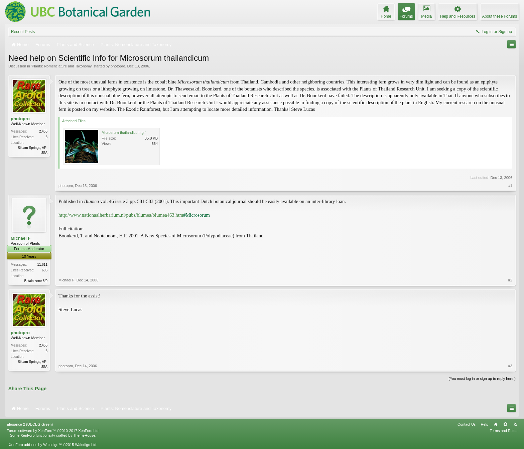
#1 (510, 186)
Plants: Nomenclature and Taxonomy (62, 66)
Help (484, 424)
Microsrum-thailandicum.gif (123, 133)
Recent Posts (23, 31)
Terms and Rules (503, 431)
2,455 (43, 131)
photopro (118, 66)
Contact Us (466, 424)
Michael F (20, 238)
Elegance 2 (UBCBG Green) (30, 424)
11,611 (42, 264)
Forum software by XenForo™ (53, 431)
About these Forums (499, 16)
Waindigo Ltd (85, 445)
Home (495, 424)
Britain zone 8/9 (36, 281)
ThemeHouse (84, 435)
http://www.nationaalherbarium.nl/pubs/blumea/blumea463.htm (134, 215)
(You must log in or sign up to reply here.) (482, 379)
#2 (510, 280)
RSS (515, 424)
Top (505, 424)
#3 (510, 366)
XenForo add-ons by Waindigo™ (35, 445)
